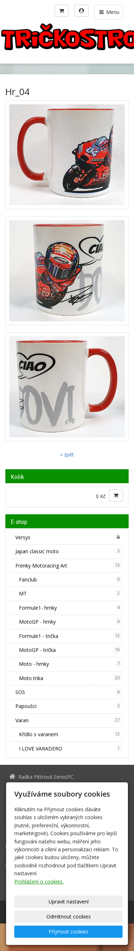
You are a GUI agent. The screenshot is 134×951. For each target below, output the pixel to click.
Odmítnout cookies (68, 916)
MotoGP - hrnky (70, 621)
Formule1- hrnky (70, 607)
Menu (108, 12)
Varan (68, 720)
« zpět (67, 454)
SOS (68, 691)
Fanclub (70, 579)
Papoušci (68, 705)
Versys (68, 537)
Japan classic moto (68, 551)
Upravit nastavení (69, 901)
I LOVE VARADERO (70, 748)
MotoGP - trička (70, 649)
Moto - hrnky (70, 663)
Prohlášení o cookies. (39, 881)
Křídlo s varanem (70, 734)
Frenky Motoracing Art (68, 565)
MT (70, 593)
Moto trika (70, 678)
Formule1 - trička (70, 635)
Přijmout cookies (68, 931)
